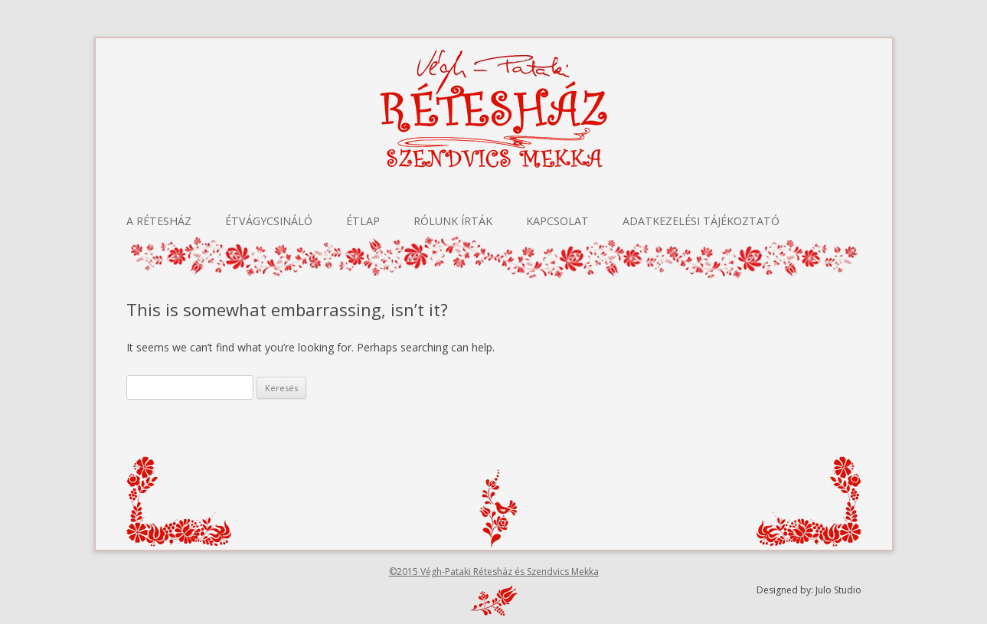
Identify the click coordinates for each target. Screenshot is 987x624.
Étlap (363, 221)
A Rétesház (158, 221)
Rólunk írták (452, 221)
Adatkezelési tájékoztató (701, 221)
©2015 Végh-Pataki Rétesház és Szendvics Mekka (494, 571)
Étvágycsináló (268, 221)
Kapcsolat (557, 221)
